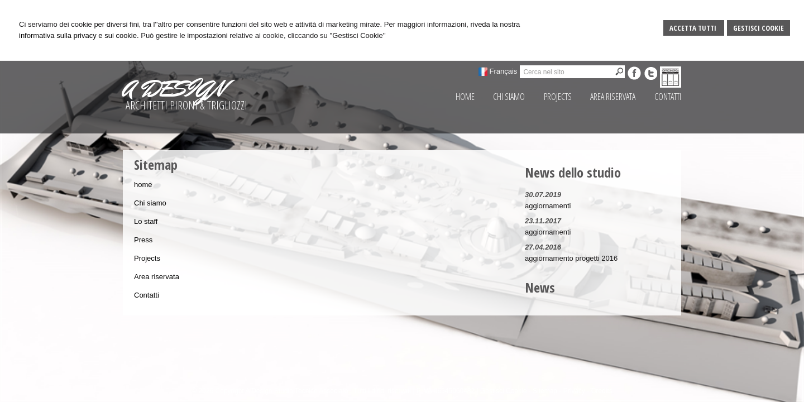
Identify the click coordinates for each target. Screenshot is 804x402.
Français (504, 71)
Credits (601, 391)
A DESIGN (173, 89)
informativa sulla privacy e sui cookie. (79, 35)
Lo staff (145, 221)
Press (143, 240)
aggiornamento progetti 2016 (571, 258)
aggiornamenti (548, 206)
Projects (147, 258)
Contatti (146, 295)
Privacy (574, 391)
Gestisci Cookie (758, 28)
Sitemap (545, 391)
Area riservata (156, 276)
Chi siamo (150, 203)
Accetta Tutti (693, 28)
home (143, 184)
